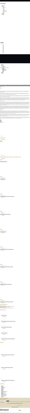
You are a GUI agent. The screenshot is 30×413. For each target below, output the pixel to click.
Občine (3, 8)
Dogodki (3, 13)
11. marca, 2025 (4, 328)
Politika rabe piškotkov (18, 403)
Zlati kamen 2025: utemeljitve (3, 307)
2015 (3, 50)
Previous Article (2, 122)
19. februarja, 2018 (3, 158)
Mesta (2, 390)
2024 (3, 45)
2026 (3, 44)
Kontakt (8, 403)
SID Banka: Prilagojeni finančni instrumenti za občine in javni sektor (7, 196)
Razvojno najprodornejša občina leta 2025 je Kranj (5, 214)
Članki (2, 247)
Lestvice (4, 9)
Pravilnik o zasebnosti (13, 403)
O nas (10, 403)
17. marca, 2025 (2, 197)
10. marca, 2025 (4, 381)
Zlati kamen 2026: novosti (2, 305)
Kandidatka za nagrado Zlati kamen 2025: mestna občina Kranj (7, 380)
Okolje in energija (5, 10)
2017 (3, 49)
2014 (3, 51)
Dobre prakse (4, 7)
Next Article (1, 141)
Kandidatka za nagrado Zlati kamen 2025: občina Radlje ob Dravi (7, 249)
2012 (3, 52)
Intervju (2, 388)
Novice (3, 6)
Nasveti (3, 12)
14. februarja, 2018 (3, 139)
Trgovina (3, 14)
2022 (3, 46)
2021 (3, 47)
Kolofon (22, 403)
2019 (3, 48)
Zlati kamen (3, 5)
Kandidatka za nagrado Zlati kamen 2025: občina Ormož (6, 284)
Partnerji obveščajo (5, 11)
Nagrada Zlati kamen (3, 177)
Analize (2, 385)
